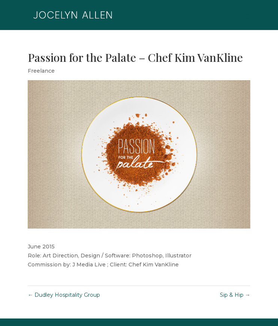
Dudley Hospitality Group (64, 295)
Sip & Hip (235, 295)
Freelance (41, 70)
